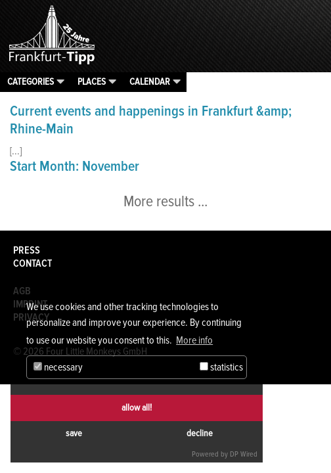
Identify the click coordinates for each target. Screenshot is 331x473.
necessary (58, 367)
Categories (30, 81)
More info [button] (194, 340)
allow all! (136, 407)
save (74, 433)
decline (200, 433)
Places (91, 81)
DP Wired (243, 454)
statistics (221, 367)
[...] (16, 151)
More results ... (165, 201)
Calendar (149, 81)
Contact (32, 263)
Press (26, 250)
